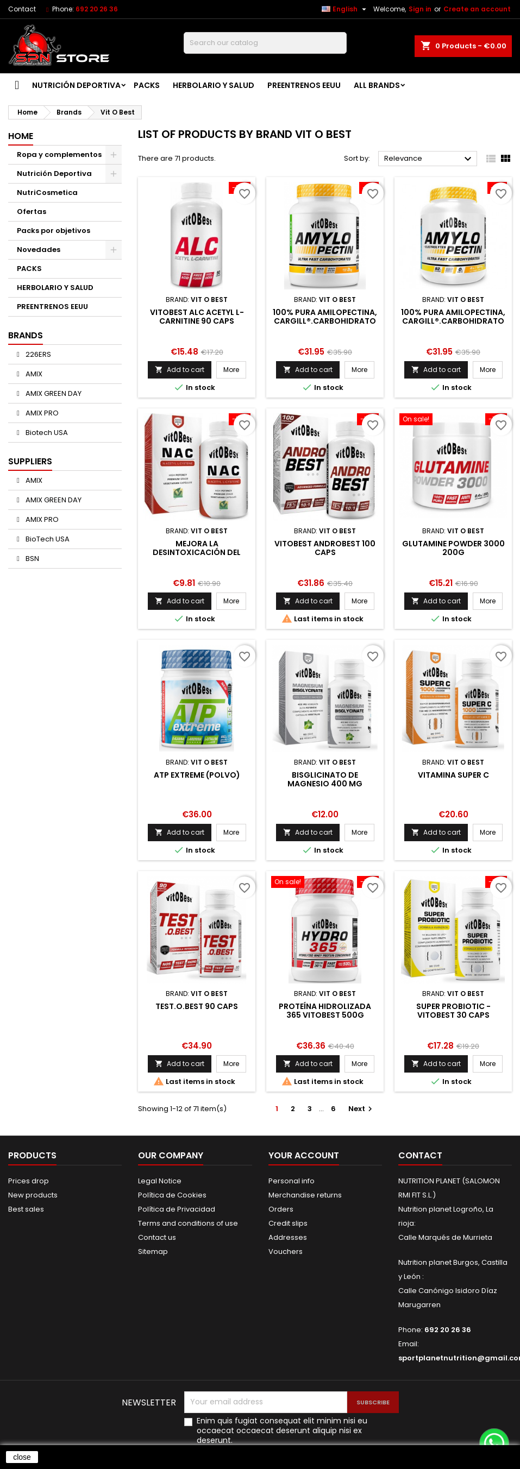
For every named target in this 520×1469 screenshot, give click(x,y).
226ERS (37, 354)
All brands (377, 85)
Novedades (38, 249)
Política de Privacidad (176, 1209)
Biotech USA (46, 432)
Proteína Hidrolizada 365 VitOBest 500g (325, 1010)
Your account (303, 1155)
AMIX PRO (41, 413)
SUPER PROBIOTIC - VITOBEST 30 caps (453, 1010)
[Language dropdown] (345, 9)
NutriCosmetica (47, 192)
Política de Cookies (172, 1195)
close (22, 1457)
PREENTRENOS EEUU (304, 85)
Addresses (287, 1237)
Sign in (420, 9)
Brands (25, 335)
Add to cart (179, 369)
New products (33, 1195)
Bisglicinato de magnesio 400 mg (324, 779)
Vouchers (285, 1251)
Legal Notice (159, 1181)
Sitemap (153, 1251)
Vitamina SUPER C (453, 775)
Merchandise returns (305, 1195)
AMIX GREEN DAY (53, 393)
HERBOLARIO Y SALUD (213, 85)
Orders (280, 1209)
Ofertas (31, 211)
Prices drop (28, 1181)
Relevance (429, 159)
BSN (31, 558)
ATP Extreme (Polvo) (197, 775)
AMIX (33, 374)
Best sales (26, 1209)
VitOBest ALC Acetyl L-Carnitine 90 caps (197, 316)
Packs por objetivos (53, 230)
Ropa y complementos (59, 154)
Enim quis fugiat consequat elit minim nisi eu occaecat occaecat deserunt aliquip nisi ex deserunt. (282, 1430)
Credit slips (288, 1223)
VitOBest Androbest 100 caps (324, 548)
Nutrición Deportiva (76, 85)
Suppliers (30, 461)
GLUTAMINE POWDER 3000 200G (453, 548)
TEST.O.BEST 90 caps (196, 1006)
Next (361, 1109)
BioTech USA (47, 539)
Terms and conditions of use (188, 1223)
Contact (22, 9)
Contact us (157, 1237)
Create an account (477, 9)
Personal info (291, 1181)
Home (20, 136)
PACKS (147, 85)
